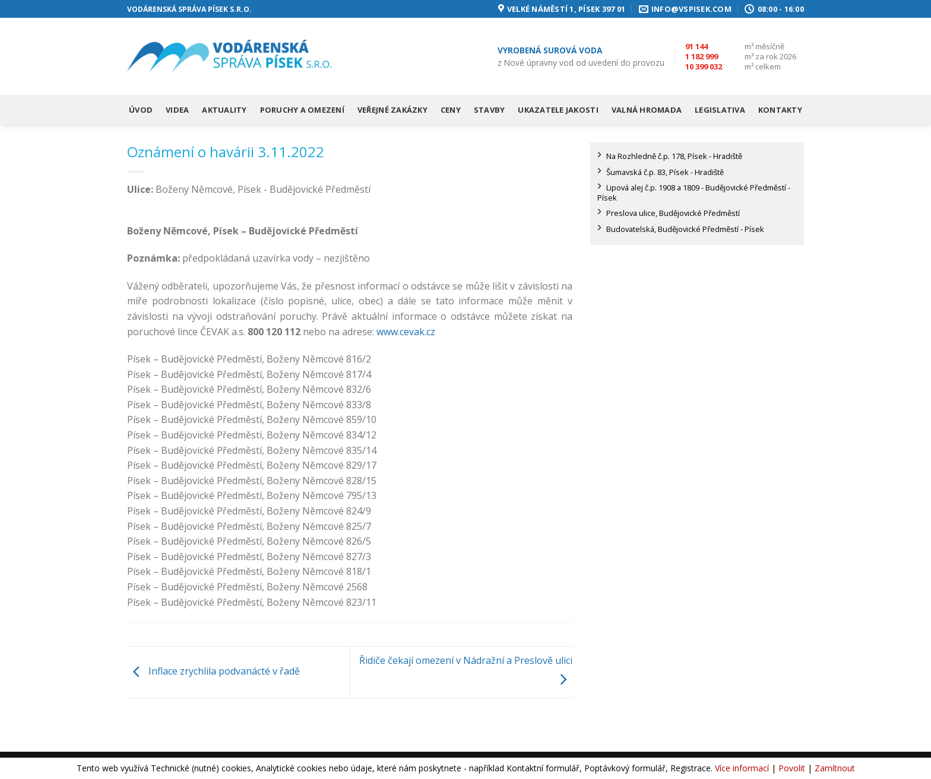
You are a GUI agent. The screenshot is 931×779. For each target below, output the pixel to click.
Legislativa (720, 109)
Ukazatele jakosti (558, 109)
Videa (177, 109)
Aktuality (224, 109)
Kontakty (780, 109)
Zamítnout (835, 768)
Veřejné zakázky (392, 109)
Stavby (489, 109)
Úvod (141, 109)
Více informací (742, 768)
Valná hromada (647, 109)
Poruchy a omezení (302, 109)
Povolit (791, 768)
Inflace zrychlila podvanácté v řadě (213, 671)
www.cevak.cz (405, 331)
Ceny (451, 109)
